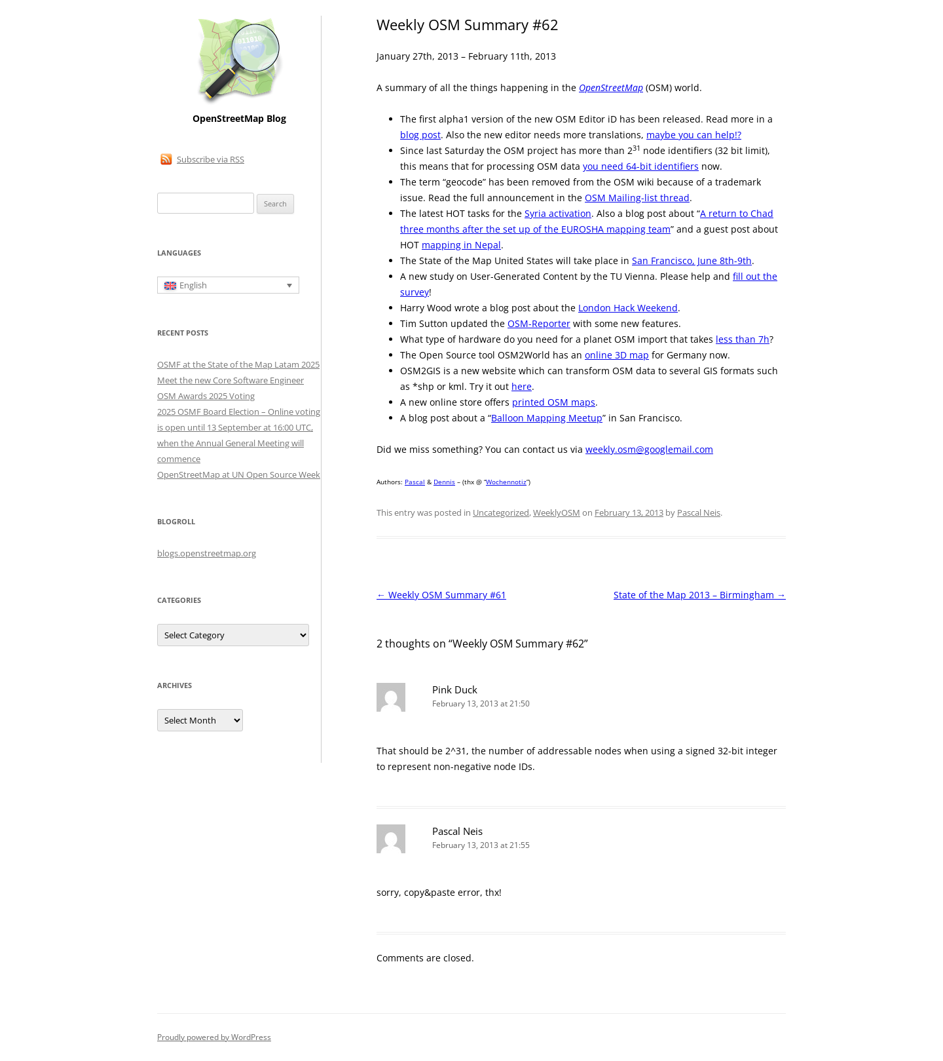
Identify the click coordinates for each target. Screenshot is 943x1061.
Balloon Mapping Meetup (546, 418)
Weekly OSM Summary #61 (441, 594)
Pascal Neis (698, 512)
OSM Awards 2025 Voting (206, 396)
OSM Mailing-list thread (637, 197)
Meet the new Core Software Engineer (230, 380)
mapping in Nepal (461, 245)
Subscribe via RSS (210, 159)
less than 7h (742, 339)
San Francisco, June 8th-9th (692, 260)
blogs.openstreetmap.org (206, 553)
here (521, 386)
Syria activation (558, 213)
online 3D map (617, 355)
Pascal (415, 481)
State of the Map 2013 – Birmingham (700, 594)
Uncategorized (501, 512)
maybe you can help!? (693, 134)
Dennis (444, 481)
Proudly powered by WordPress (214, 1037)
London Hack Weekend (628, 307)
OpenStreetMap (611, 87)
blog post (420, 134)
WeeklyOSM (556, 512)
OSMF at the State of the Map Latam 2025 (238, 364)
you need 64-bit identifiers (641, 166)
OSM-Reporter (539, 323)
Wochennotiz (506, 481)
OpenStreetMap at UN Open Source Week (238, 474)
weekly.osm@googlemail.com (649, 449)
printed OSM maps (553, 402)
